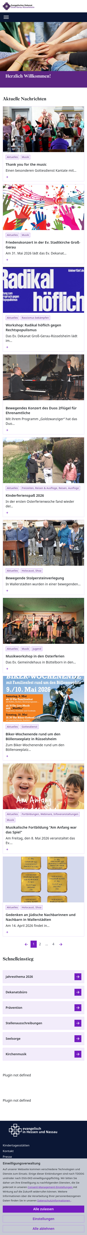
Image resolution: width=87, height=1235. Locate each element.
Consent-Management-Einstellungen (50, 1187)
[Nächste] (60, 944)
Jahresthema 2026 (19, 977)
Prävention (14, 1007)
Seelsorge (13, 1038)
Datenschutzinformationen (54, 1200)
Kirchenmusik (16, 1054)
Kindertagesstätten (16, 1145)
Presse (7, 1157)
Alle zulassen (43, 1209)
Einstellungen (43, 1219)
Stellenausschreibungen (24, 1023)
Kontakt (8, 1151)
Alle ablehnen (43, 1228)
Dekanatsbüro (16, 992)
